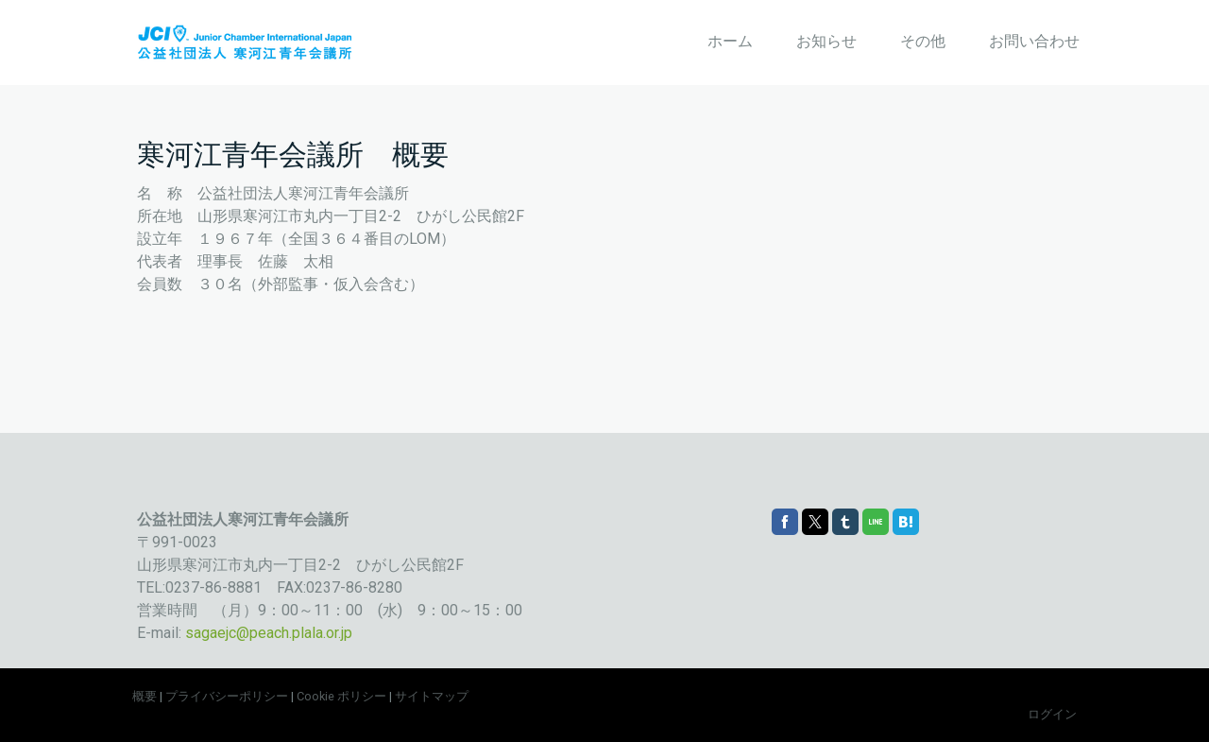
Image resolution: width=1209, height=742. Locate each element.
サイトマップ (431, 696)
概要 (144, 696)
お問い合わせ (1034, 41)
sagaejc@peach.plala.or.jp (268, 633)
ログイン (1052, 714)
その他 (922, 41)
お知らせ (826, 41)
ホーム (730, 41)
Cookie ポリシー (341, 696)
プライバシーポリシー (226, 696)
